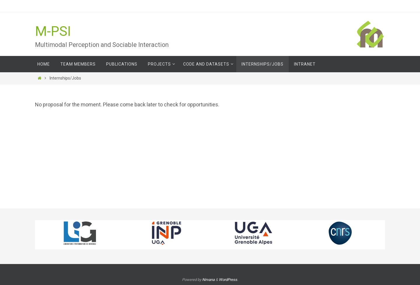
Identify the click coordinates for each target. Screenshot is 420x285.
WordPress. (228, 279)
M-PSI (53, 31)
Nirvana (208, 279)
